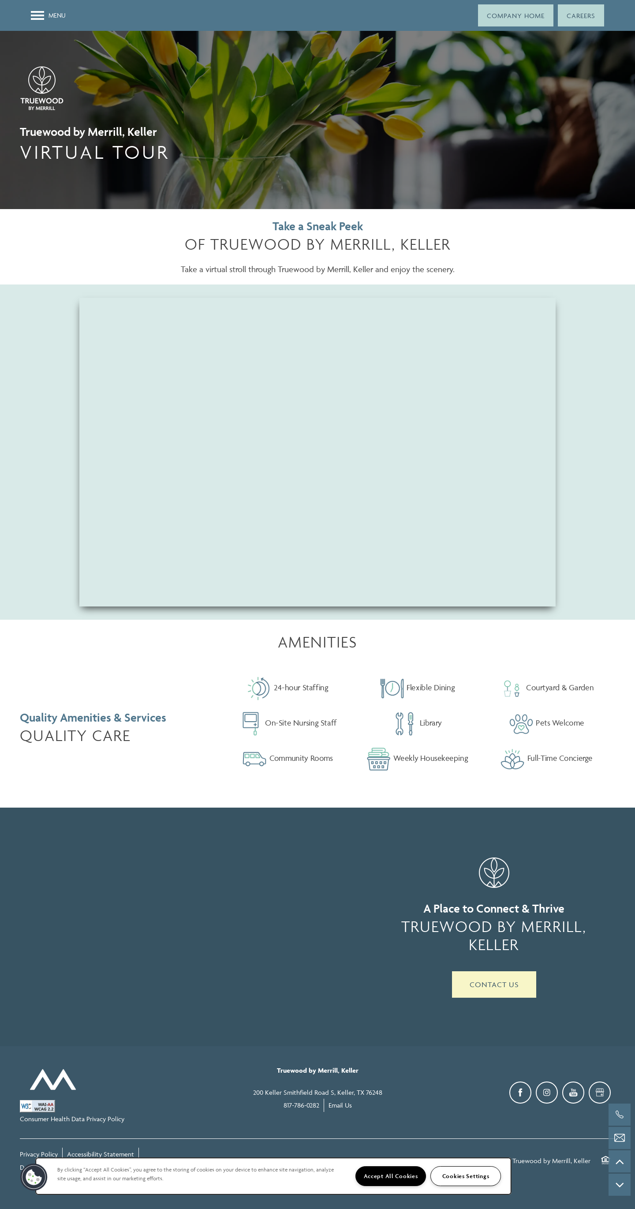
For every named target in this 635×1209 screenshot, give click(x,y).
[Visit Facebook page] (520, 1093)
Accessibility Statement (100, 1154)
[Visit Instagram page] (547, 1093)
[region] (273, 1176)
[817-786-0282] (620, 1115)
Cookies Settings (465, 1176)
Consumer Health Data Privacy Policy (72, 1119)
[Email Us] (620, 1138)
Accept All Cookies (391, 1176)
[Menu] (48, 15)
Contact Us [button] (494, 984)
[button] (515, 15)
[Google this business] (600, 1093)
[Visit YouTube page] (573, 1093)
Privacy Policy (39, 1154)
